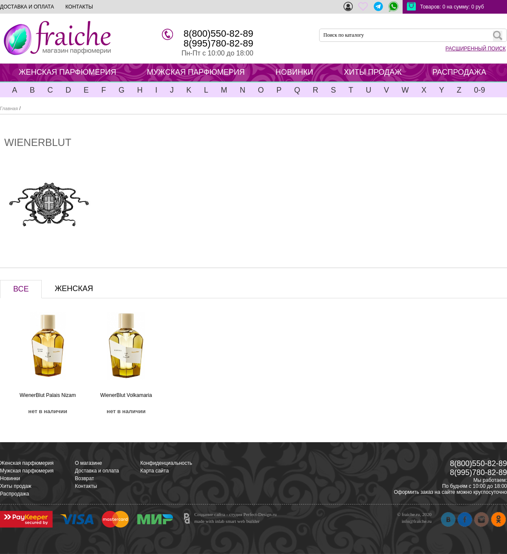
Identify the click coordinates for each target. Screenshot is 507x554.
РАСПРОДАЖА (459, 72)
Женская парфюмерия (27, 463)
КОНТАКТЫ (79, 7)
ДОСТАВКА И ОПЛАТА (27, 7)
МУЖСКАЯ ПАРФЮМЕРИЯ (196, 72)
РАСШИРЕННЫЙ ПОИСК (476, 49)
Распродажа (14, 494)
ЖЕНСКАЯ (74, 288)
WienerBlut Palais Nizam (48, 395)
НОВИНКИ (294, 72)
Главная (9, 108)
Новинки (10, 478)
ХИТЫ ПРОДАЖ (373, 72)
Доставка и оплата (97, 471)
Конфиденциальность (166, 463)
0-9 (479, 90)
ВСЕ (21, 289)
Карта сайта (154, 471)
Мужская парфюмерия (27, 471)
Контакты (86, 486)
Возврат (84, 478)
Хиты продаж (15, 486)
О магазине (88, 463)
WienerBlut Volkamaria (126, 395)
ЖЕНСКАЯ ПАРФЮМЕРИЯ (67, 72)
